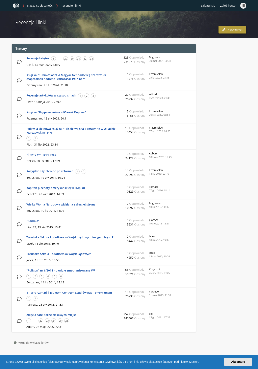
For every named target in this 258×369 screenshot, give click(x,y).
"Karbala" (32, 221)
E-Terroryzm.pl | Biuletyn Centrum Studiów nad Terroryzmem (69, 293)
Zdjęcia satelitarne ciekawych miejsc (51, 315)
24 (53, 320)
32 (85, 58)
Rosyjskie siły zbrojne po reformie (49, 171)
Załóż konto (227, 5)
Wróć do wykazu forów (31, 343)
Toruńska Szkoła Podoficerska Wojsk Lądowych (59, 254)
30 (72, 58)
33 (91, 58)
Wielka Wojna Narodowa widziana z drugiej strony (61, 204)
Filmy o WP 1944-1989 (41, 154)
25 (60, 320)
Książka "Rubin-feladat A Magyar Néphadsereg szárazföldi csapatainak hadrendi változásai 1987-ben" (66, 77)
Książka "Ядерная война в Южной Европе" (56, 112)
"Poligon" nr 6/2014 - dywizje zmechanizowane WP (61, 270)
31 (78, 58)
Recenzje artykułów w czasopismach (51, 95)
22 (41, 320)
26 (66, 320)
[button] (200, 362)
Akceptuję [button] (238, 361)
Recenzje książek (37, 58)
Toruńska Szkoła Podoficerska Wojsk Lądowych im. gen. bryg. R (70, 237)
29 (65, 58)
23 (47, 320)
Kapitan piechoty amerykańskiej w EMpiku (55, 188)
